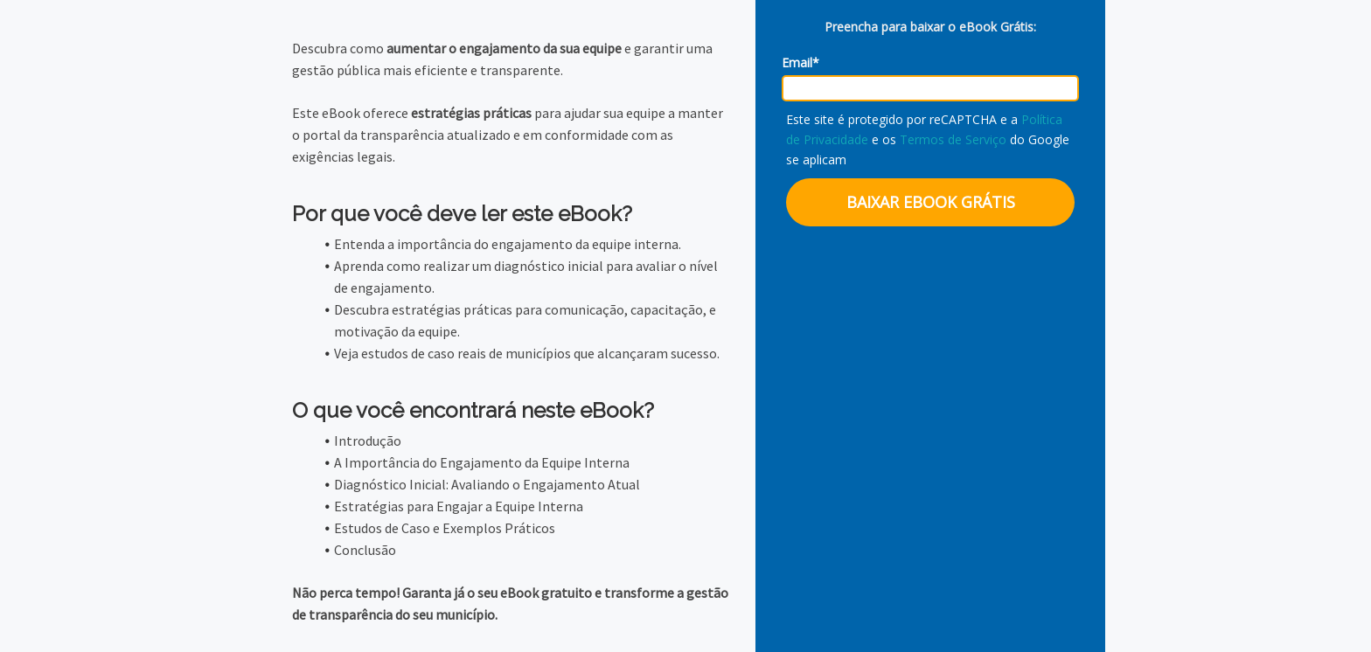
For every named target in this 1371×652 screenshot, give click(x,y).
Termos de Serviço (953, 139)
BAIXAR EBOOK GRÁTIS (930, 201)
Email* (800, 63)
